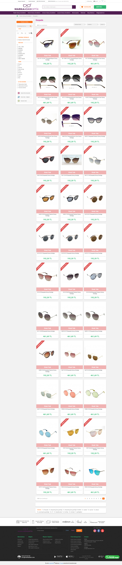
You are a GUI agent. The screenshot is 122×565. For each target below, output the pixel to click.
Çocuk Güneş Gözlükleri (63, 13)
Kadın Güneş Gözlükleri (19, 13)
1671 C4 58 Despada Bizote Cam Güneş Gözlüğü (47, 98)
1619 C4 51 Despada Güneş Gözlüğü (93, 214)
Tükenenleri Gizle (22, 84)
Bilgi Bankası (90, 13)
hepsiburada (59, 512)
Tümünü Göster (21, 87)
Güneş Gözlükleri (74, 546)
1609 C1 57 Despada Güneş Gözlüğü (93, 331)
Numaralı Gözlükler (75, 548)
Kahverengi (20, 69)
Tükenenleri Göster (22, 86)
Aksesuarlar (75, 13)
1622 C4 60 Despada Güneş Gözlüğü (46, 175)
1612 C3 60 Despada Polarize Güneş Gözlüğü (72, 293)
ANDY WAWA (21, 58)
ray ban (91, 509)
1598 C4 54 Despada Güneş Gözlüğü (70, 409)
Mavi (19, 76)
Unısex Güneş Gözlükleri (48, 13)
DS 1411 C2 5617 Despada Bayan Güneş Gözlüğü (47, 59)
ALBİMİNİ (20, 55)
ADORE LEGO (21, 53)
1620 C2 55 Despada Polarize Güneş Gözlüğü (47, 215)
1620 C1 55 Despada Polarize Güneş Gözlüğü (72, 215)
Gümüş (19, 67)
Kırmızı (19, 72)
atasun (97, 509)
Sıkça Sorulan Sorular (47, 539)
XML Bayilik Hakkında (33, 544)
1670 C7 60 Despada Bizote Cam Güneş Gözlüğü (95, 98)
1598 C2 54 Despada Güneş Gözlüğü (46, 448)
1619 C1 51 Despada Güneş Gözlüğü (93, 253)
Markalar (83, 13)
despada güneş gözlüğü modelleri (73, 509)
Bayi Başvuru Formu (32, 546)
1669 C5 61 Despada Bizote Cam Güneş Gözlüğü (71, 137)
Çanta (72, 551)
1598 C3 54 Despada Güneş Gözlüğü (93, 409)
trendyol (73, 512)
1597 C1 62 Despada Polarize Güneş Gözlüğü (47, 487)
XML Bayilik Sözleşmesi (33, 548)
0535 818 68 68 (41, 1)
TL (102, 1)
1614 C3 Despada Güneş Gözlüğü (45, 292)
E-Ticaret (61, 563)
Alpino (19, 57)
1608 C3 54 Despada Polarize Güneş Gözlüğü (47, 371)
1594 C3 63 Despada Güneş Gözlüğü (93, 487)
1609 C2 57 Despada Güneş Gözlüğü (70, 331)
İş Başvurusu (31, 542)
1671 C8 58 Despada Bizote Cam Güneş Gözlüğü (95, 59)
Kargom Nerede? (21, 1)
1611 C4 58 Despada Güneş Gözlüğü (46, 331)
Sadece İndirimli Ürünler (23, 39)
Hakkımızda (20, 541)
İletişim (19, 546)
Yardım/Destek (31, 1)
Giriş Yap (90, 1)
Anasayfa (20, 539)
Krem (19, 71)
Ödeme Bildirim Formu (33, 541)
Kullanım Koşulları (59, 539)
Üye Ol (96, 1)
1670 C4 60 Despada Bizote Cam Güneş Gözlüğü (47, 137)
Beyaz (19, 64)
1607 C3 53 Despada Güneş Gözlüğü (70, 370)
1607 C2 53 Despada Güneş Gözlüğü (93, 370)
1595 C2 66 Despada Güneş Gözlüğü (70, 487)
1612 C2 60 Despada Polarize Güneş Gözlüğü (95, 293)
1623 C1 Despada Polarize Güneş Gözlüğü (94, 136)
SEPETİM (100, 7)
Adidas (19, 51)
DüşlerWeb (51, 563)
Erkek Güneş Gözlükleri (34, 13)
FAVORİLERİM (87, 7)
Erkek (67, 530)
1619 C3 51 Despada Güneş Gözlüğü (46, 253)
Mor (18, 77)
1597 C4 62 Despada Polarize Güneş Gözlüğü (72, 448)
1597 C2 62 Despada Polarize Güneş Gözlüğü (95, 448)
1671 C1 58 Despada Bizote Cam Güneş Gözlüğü (71, 98)
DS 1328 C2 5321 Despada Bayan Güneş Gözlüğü (72, 59)
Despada (35, 16)
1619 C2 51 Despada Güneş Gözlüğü (70, 253)
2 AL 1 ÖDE (20, 46)
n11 (52, 512)
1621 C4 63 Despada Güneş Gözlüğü (70, 175)
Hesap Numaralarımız (33, 539)
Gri (18, 65)
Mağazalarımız (100, 13)
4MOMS (19, 48)
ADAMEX (20, 50)
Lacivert (19, 74)
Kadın (72, 530)
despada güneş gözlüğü (56, 509)
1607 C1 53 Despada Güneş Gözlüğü (46, 409)
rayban (85, 509)
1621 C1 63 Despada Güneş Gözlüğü (93, 175)
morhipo (66, 512)
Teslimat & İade (46, 541)
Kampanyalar (20, 542)
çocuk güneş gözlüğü (44, 512)
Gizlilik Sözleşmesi (47, 542)
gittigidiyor (79, 512)
